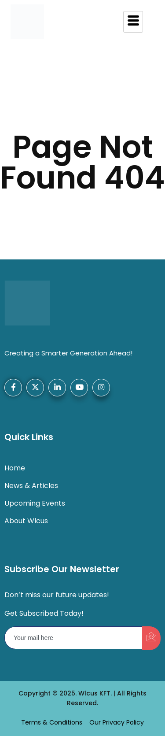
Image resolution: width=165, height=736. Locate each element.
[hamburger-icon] (133, 22)
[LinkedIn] (57, 387)
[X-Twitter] (35, 387)
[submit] (151, 638)
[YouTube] (79, 387)
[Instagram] (101, 387)
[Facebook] (13, 387)
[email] (73, 637)
